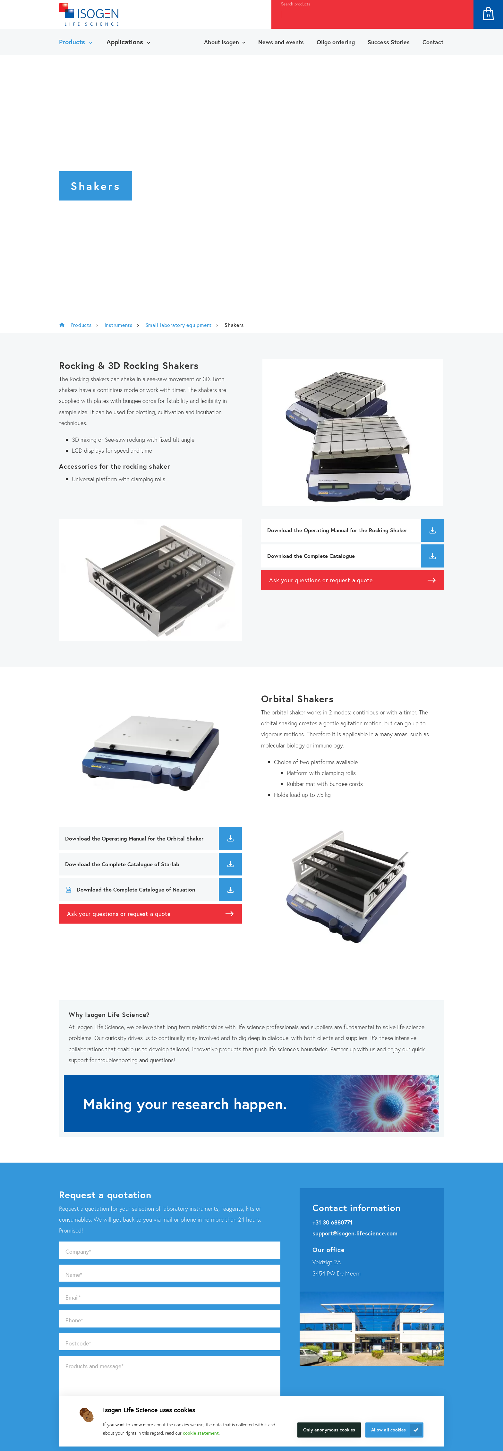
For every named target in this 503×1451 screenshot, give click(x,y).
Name (73, 1274)
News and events (281, 42)
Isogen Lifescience (62, 325)
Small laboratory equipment (178, 324)
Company (78, 1251)
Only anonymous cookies (329, 1430)
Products (72, 42)
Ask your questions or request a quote (321, 580)
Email (73, 1297)
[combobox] (360, 14)
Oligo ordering (336, 42)
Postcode (78, 1343)
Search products (295, 4)
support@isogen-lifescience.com (354, 1233)
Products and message (94, 1366)
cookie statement (201, 1433)
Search (461, 14)
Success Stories (389, 42)
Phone (74, 1320)
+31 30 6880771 (332, 1222)
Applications (125, 42)
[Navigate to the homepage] (88, 14)
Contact (432, 42)
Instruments (118, 324)
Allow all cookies (388, 1430)
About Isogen (221, 42)
